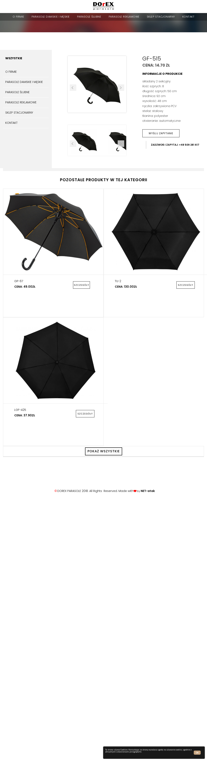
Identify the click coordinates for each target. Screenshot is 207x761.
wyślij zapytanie (161, 133)
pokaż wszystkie (103, 451)
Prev (73, 87)
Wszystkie (13, 58)
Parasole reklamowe (124, 17)
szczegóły (81, 285)
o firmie (18, 17)
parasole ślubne (89, 17)
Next (121, 87)
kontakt (188, 17)
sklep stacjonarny (161, 17)
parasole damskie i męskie (51, 17)
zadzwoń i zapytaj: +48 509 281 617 (175, 145)
